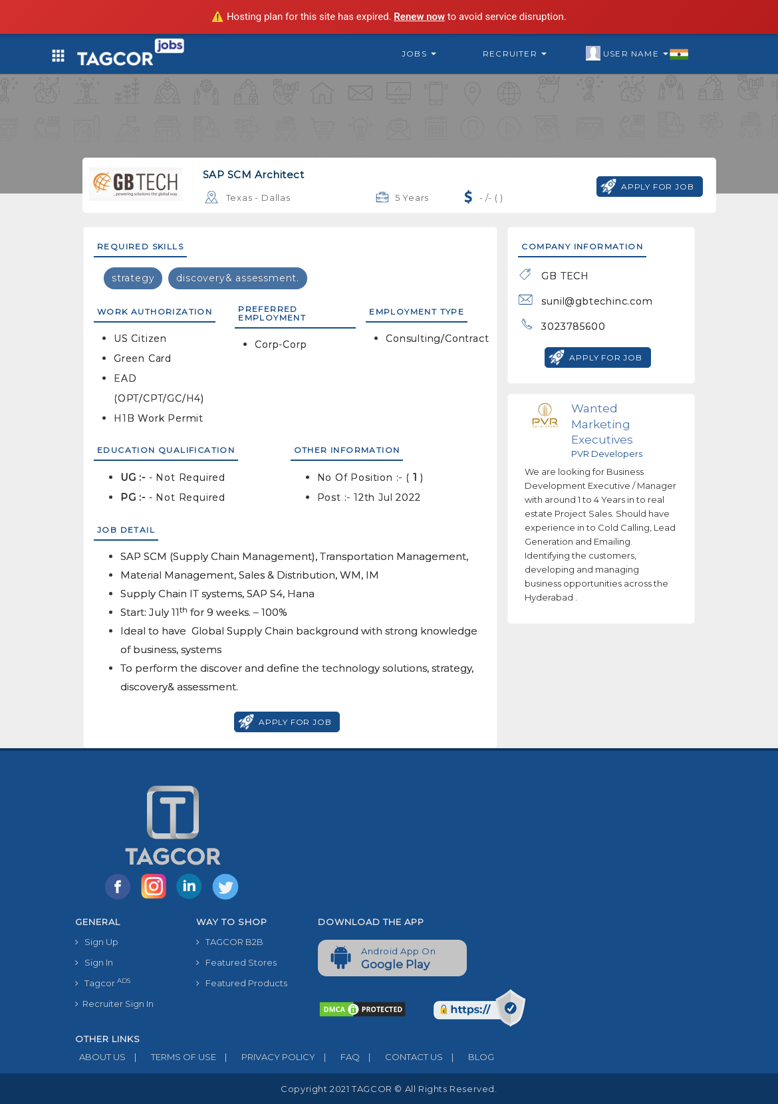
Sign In (94, 962)
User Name (637, 54)
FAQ (337, 1056)
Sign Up (96, 941)
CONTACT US (401, 1056)
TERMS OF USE (171, 1056)
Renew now (419, 17)
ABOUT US (100, 1056)
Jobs (419, 54)
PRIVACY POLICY (265, 1056)
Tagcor (102, 982)
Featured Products (241, 983)
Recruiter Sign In (114, 1003)
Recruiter (515, 54)
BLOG (468, 1056)
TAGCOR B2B (229, 941)
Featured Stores (236, 962)
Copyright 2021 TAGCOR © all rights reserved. (389, 1088)
